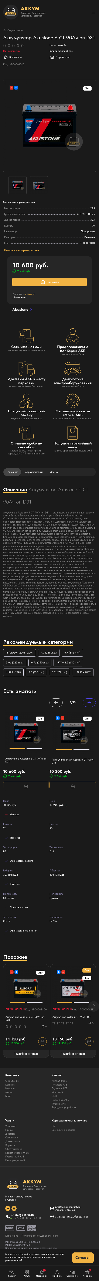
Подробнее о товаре (26, 1054)
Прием (9, 1130)
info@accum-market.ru (68, 1206)
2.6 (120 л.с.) (36, 672)
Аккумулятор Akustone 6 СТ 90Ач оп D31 (25, 760)
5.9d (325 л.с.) (15, 663)
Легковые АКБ (60, 1085)
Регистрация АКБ (15, 1160)
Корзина (87, 1273)
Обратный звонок (65, 1209)
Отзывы (54, 472)
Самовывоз (11, 1137)
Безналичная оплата (17, 1153)
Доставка (10, 1134)
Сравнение (72, 1273)
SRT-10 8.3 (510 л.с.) (68, 663)
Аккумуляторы (13, 30)
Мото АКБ (57, 1092)
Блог (8, 1096)
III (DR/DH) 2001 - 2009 (19, 653)
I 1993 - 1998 (13, 672)
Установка (10, 1126)
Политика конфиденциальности (39, 1236)
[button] (93, 1006)
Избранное (41, 1273)
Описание (12, 472)
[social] (7, 1208)
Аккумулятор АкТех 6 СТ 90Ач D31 (71, 1016)
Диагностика (12, 1141)
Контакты (10, 1085)
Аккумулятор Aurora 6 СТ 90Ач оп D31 (25, 1018)
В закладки (12, 57)
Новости (10, 1088)
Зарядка (10, 1145)
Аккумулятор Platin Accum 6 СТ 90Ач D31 (72, 761)
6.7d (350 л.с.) (40, 663)
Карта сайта (11, 1236)
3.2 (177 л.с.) (59, 672)
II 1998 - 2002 (83, 672)
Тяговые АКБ (59, 1104)
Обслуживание (13, 1149)
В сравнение (60, 57)
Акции (9, 1092)
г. (30, 294)
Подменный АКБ (15, 1157)
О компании (12, 1081)
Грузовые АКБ (59, 1088)
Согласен (83, 1257)
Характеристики (34, 472)
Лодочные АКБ (60, 1100)
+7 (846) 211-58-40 (22, 1215)
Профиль (57, 1273)
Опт (53, 1126)
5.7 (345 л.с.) (72, 653)
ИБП (54, 1096)
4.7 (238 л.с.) (49, 653)
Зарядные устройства (64, 1107)
